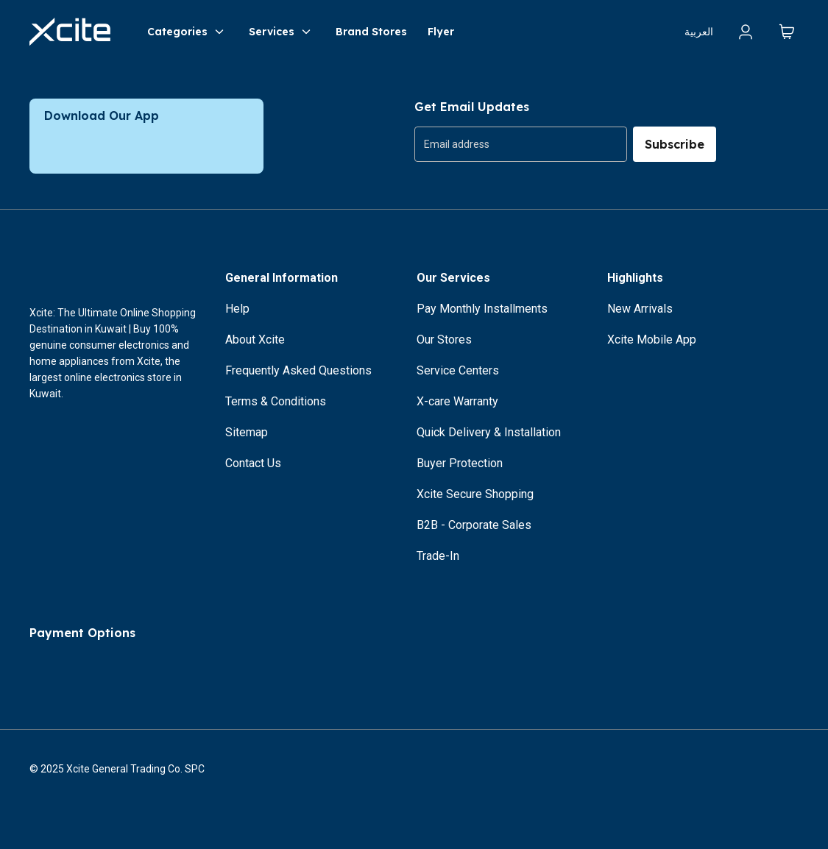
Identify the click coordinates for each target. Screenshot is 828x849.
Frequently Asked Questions (298, 370)
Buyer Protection (460, 463)
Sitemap (246, 432)
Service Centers (458, 370)
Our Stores (444, 340)
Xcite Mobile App (651, 340)
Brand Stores (371, 31)
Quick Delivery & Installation (489, 432)
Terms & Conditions (275, 401)
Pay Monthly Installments (482, 309)
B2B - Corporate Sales (474, 525)
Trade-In (438, 556)
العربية (698, 32)
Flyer (441, 31)
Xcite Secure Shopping (475, 494)
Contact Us (253, 463)
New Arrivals (640, 309)
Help (237, 309)
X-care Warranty (457, 401)
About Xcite (255, 340)
